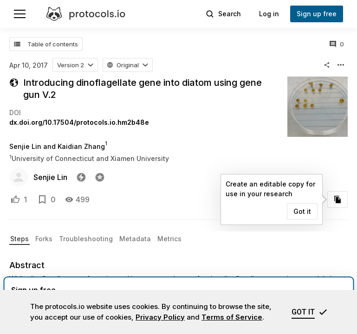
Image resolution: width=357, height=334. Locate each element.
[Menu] (20, 14)
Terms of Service (231, 317)
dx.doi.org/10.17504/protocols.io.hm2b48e (79, 122)
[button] (75, 65)
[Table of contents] (46, 44)
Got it (302, 211)
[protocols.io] (85, 14)
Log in (269, 14)
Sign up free (317, 14)
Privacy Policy (160, 317)
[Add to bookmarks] (42, 199)
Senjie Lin (50, 177)
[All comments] (337, 44)
